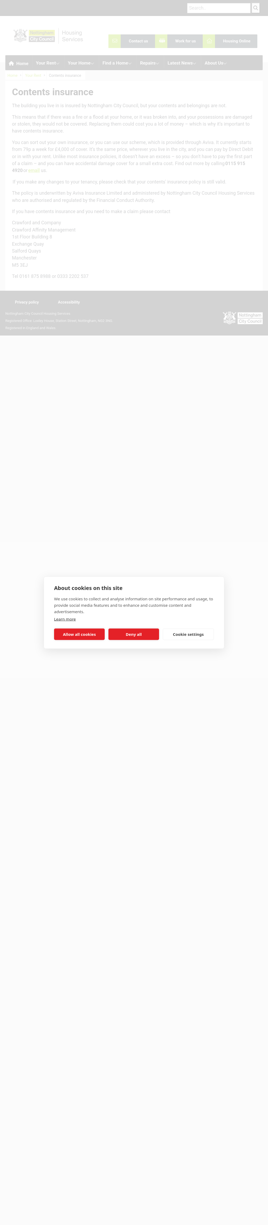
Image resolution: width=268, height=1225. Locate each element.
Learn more (65, 618)
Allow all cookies (79, 634)
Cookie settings (188, 634)
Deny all (134, 634)
